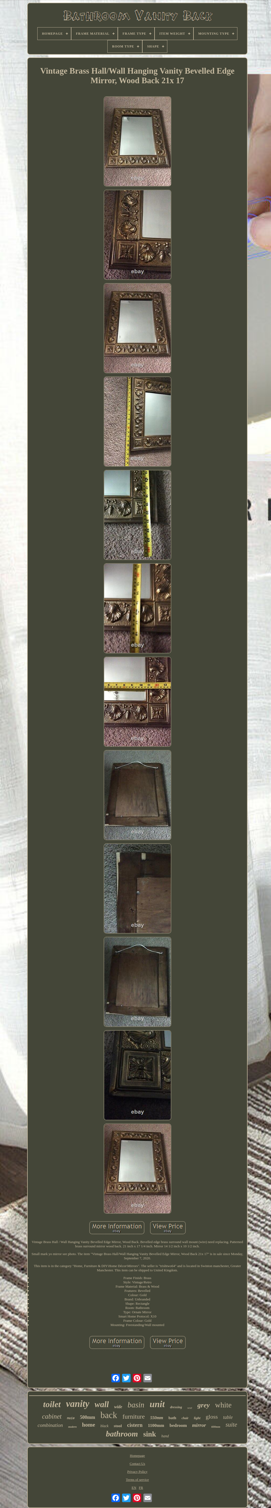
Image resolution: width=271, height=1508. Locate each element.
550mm (156, 1417)
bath (172, 1418)
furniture (133, 1416)
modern (72, 1426)
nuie (71, 1418)
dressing (176, 1407)
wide (118, 1406)
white (223, 1405)
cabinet (52, 1416)
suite (231, 1424)
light (197, 1418)
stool (118, 1426)
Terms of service (137, 1480)
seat (189, 1407)
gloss (212, 1416)
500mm (87, 1417)
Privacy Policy (137, 1472)
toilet (52, 1404)
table (228, 1417)
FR (141, 1488)
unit (157, 1404)
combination (50, 1425)
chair (184, 1418)
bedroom (178, 1425)
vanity (77, 1404)
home (88, 1425)
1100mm (156, 1425)
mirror (199, 1425)
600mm (215, 1426)
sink (149, 1434)
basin (136, 1404)
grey (203, 1405)
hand (165, 1436)
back (108, 1415)
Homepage (137, 1456)
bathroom (122, 1433)
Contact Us (137, 1464)
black (104, 1426)
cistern (135, 1425)
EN (134, 1488)
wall (102, 1404)
